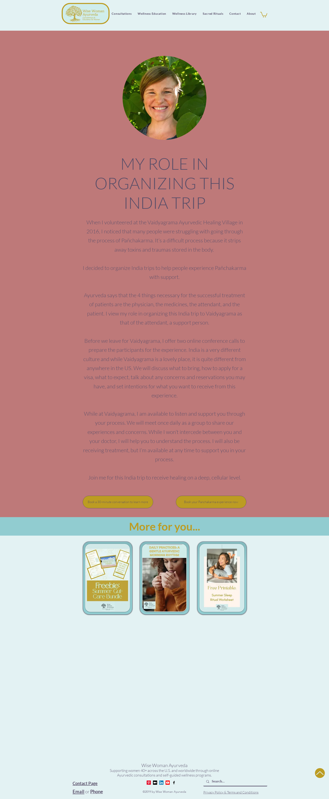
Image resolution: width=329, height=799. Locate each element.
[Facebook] (174, 783)
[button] (184, 13)
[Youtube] (168, 783)
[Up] (320, 773)
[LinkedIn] (161, 783)
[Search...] (235, 781)
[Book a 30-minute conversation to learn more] (118, 502)
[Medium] (155, 783)
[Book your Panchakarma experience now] (211, 502)
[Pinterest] (149, 783)
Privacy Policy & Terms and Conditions (230, 792)
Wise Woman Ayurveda (164, 765)
